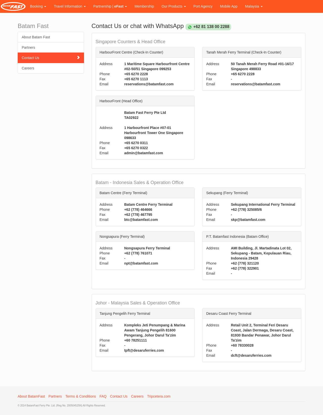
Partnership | (110, 6)
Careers (28, 68)
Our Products (174, 6)
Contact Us (51, 58)
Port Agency (203, 6)
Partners (28, 47)
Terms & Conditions (80, 396)
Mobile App (228, 6)
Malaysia (253, 6)
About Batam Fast (36, 37)
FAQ (102, 396)
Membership (144, 6)
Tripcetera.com (159, 396)
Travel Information (70, 6)
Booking (38, 6)
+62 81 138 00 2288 (211, 26)
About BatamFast (31, 396)
